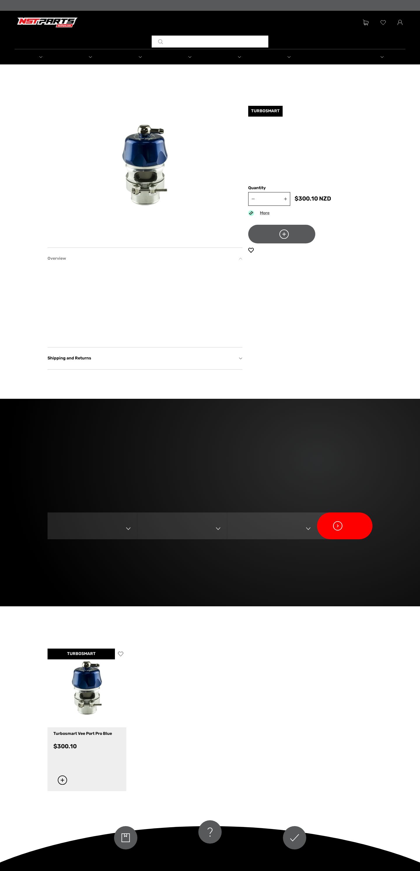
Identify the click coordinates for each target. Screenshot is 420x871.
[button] (39, 57)
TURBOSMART (81, 654)
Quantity (257, 188)
